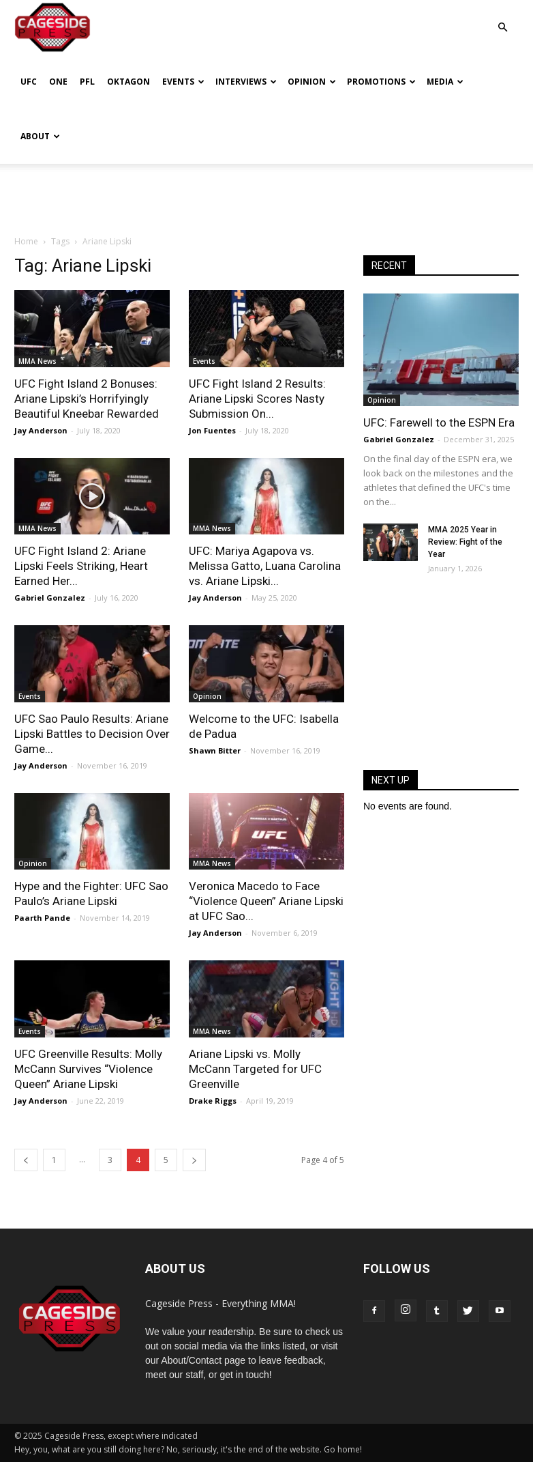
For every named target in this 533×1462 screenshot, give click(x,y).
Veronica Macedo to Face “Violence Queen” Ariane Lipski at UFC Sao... (266, 901)
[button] (502, 17)
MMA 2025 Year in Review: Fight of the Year (465, 542)
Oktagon (128, 81)
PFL (87, 81)
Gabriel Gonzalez (49, 597)
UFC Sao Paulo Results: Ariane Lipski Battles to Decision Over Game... (92, 734)
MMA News (37, 361)
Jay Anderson (40, 430)
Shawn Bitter (215, 750)
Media (445, 81)
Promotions (381, 81)
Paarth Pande (42, 918)
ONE (58, 81)
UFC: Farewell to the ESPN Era (439, 422)
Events (183, 81)
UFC (28, 81)
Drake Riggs (213, 1100)
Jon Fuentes (212, 430)
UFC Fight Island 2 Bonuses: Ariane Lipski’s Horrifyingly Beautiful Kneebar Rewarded (86, 398)
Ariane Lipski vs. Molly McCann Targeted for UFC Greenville (255, 1069)
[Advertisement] (266, 193)
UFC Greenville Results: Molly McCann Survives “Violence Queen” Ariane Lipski (88, 1069)
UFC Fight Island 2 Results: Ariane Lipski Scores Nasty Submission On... (257, 398)
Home (26, 241)
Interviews (246, 81)
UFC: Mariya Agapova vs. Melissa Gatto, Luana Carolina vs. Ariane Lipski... (265, 566)
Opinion (312, 81)
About (40, 136)
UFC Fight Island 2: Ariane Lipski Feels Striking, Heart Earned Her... (81, 566)
